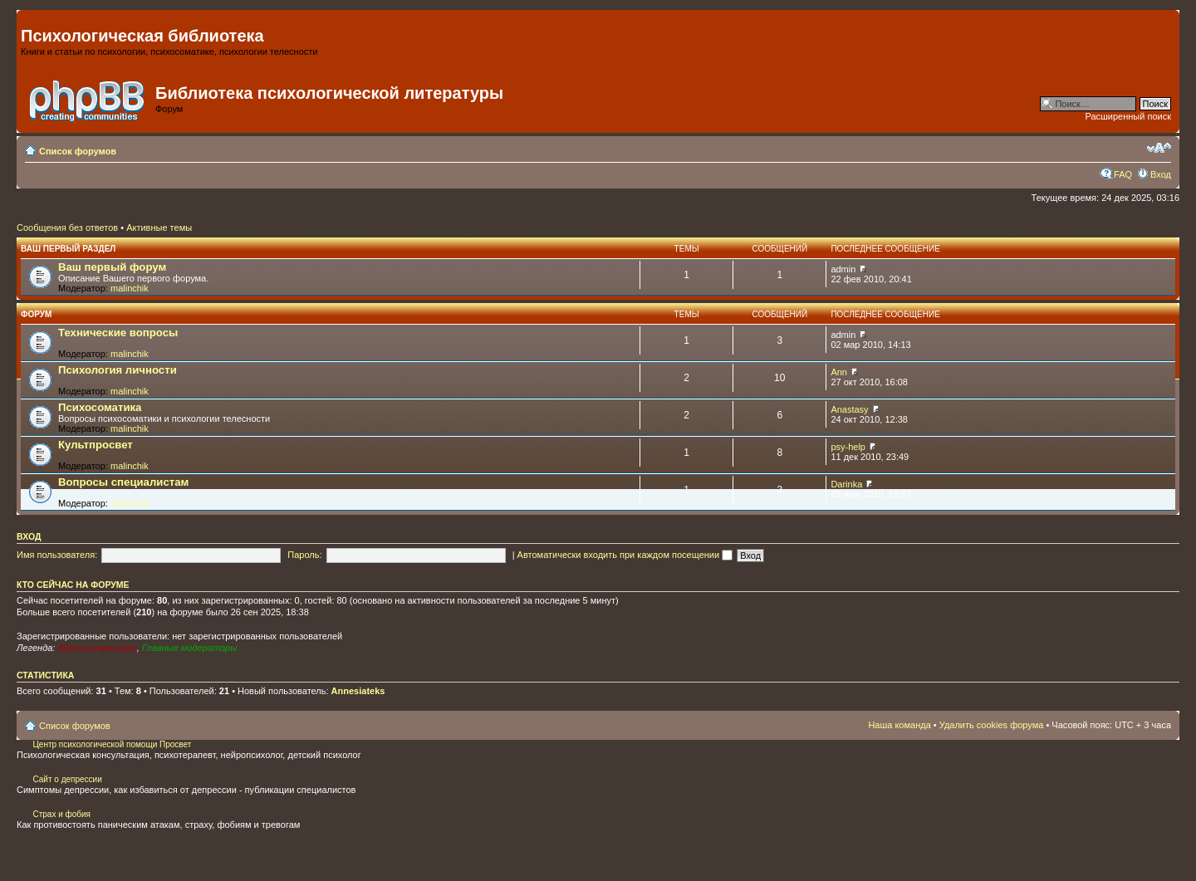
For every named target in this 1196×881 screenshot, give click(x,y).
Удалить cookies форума (991, 725)
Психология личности (117, 370)
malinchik (129, 288)
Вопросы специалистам (123, 482)
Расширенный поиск (1128, 116)
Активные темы (159, 227)
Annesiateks (358, 691)
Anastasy (849, 409)
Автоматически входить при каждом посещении (625, 555)
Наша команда (899, 725)
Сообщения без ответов (67, 227)
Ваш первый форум (112, 267)
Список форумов (77, 151)
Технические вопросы (118, 332)
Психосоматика (99, 407)
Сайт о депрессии (66, 779)
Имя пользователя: (57, 555)
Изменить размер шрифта (1159, 147)
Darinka (846, 484)
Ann (839, 372)
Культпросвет (95, 444)
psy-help (848, 447)
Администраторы (96, 648)
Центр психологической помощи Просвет (111, 744)
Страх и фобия (61, 814)
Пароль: (304, 555)
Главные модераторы (189, 648)
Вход (1160, 174)
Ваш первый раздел (68, 248)
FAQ (1123, 174)
